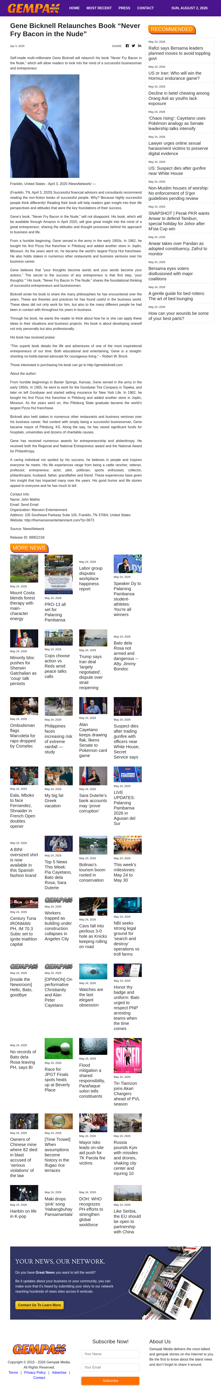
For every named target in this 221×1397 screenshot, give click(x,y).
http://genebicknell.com (105, 365)
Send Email (29, 504)
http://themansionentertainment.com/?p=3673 (59, 520)
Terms (13, 1372)
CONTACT (145, 8)
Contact (39, 1378)
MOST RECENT (99, 8)
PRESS (124, 8)
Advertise (59, 1372)
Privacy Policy (35, 1372)
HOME (74, 8)
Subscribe (110, 1381)
